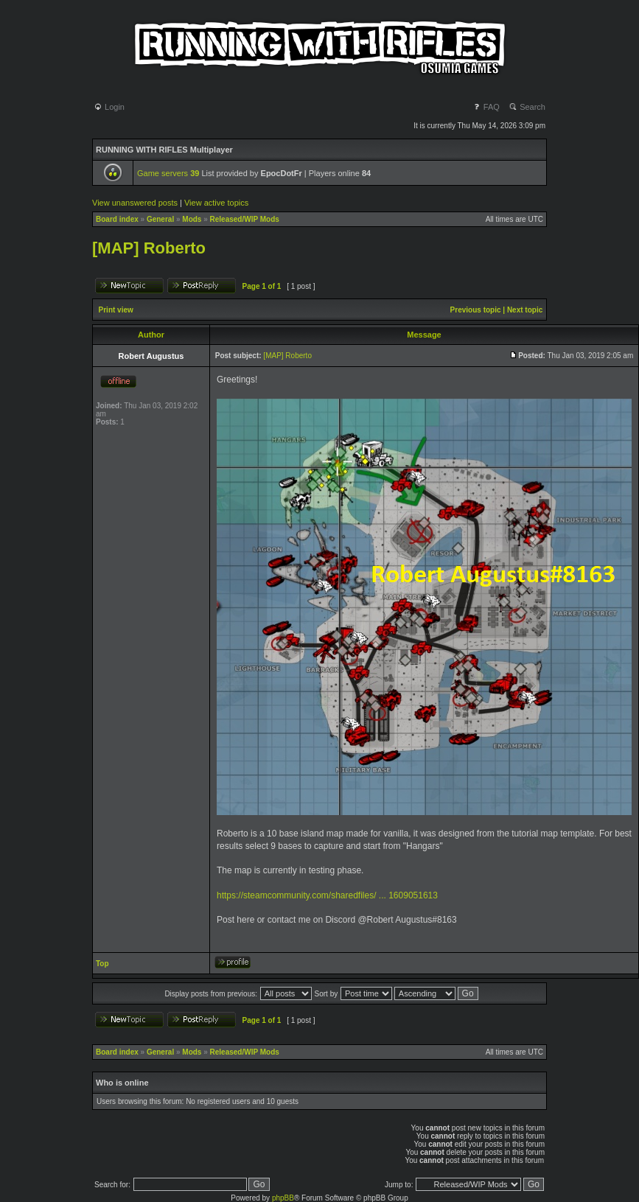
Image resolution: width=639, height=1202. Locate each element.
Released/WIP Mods (244, 219)
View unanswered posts (135, 202)
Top (102, 964)
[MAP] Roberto (149, 248)
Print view (116, 310)
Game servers (168, 173)
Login (109, 106)
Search (527, 106)
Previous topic (475, 310)
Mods (191, 219)
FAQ (486, 106)
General (160, 219)
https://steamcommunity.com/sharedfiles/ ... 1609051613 (327, 895)
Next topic (524, 310)
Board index (117, 219)
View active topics (216, 202)
